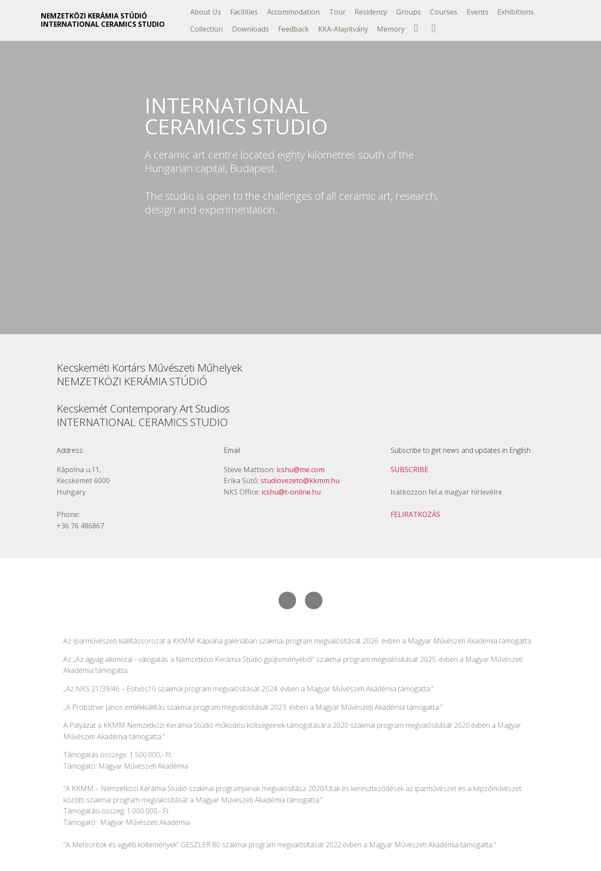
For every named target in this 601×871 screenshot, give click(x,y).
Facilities (244, 12)
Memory (391, 29)
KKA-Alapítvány (343, 29)
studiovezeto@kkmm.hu (300, 480)
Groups (408, 12)
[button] (287, 600)
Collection (206, 29)
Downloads (250, 29)
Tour (337, 12)
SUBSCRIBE (409, 469)
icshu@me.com (300, 469)
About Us (205, 12)
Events (478, 12)
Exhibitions (515, 12)
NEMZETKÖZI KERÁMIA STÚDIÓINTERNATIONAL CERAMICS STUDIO (103, 20)
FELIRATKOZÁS (415, 514)
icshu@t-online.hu (291, 492)
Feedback (293, 29)
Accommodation (293, 12)
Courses (443, 12)
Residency (371, 12)
